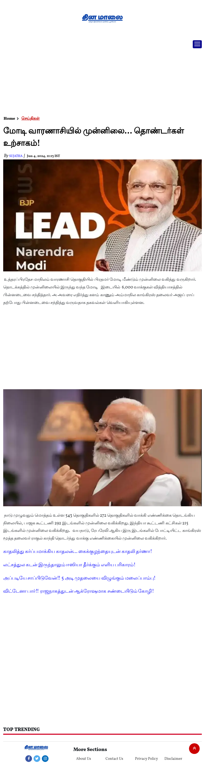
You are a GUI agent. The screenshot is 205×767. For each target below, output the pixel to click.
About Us (83, 758)
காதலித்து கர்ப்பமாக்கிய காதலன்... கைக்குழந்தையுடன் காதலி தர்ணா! (77, 551)
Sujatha (15, 156)
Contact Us (114, 758)
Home (9, 119)
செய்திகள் (30, 119)
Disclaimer (173, 758)
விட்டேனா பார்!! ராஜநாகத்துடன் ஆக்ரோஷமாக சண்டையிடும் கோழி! (78, 591)
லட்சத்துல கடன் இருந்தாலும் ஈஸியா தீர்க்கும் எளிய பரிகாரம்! (69, 565)
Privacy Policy (146, 758)
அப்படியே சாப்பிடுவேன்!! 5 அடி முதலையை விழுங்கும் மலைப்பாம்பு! (79, 578)
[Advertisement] (100, 76)
